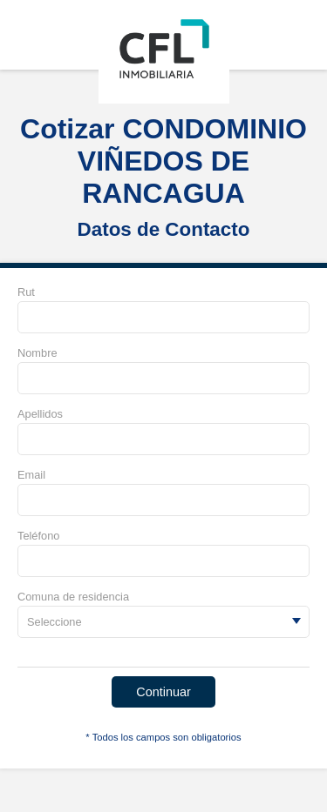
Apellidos (40, 413)
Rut (26, 292)
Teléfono (38, 535)
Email (31, 474)
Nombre (37, 352)
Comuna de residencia (73, 596)
